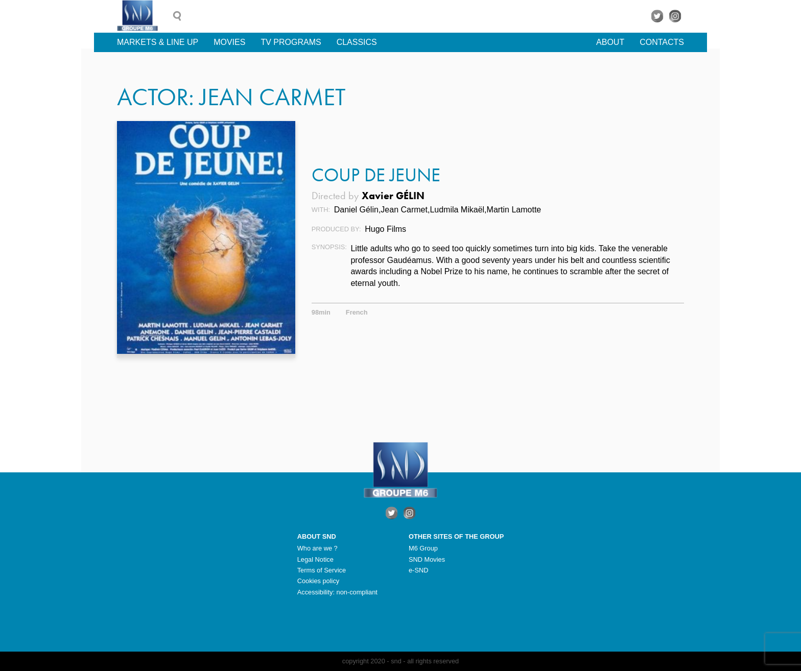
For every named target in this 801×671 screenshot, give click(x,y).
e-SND (418, 570)
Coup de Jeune (376, 175)
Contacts (662, 42)
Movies (229, 42)
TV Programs (291, 42)
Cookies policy (318, 581)
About (610, 42)
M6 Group (423, 548)
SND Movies (427, 559)
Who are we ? (317, 548)
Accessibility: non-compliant (337, 592)
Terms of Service (321, 570)
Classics (357, 42)
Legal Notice (315, 559)
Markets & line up (157, 42)
